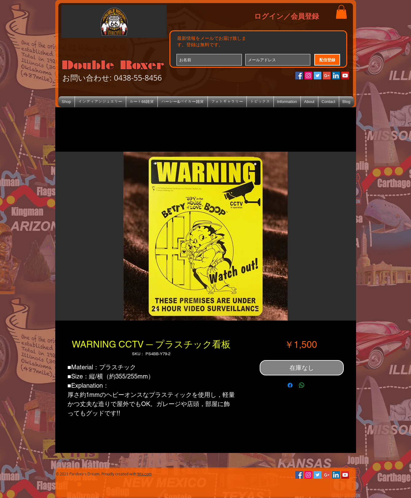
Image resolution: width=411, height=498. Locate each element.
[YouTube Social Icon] (345, 75)
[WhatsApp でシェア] (301, 385)
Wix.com (144, 473)
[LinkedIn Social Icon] (336, 75)
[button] (341, 12)
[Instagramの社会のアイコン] (308, 75)
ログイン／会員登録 (286, 16)
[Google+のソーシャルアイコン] (327, 75)
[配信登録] (327, 60)
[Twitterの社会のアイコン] (317, 75)
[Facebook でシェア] (290, 385)
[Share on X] (313, 385)
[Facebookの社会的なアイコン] (299, 75)
